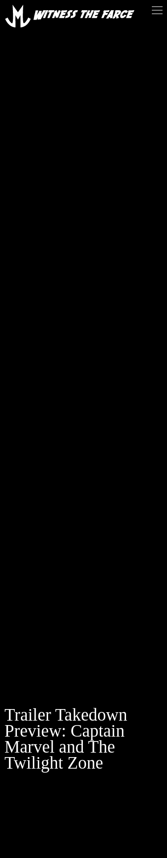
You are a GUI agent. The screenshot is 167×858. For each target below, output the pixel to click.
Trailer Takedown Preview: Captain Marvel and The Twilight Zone (65, 738)
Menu (157, 10)
